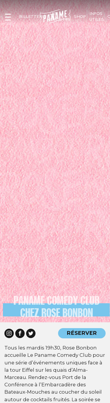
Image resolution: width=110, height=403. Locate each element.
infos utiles (96, 16)
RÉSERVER (82, 333)
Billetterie (32, 16)
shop (80, 16)
